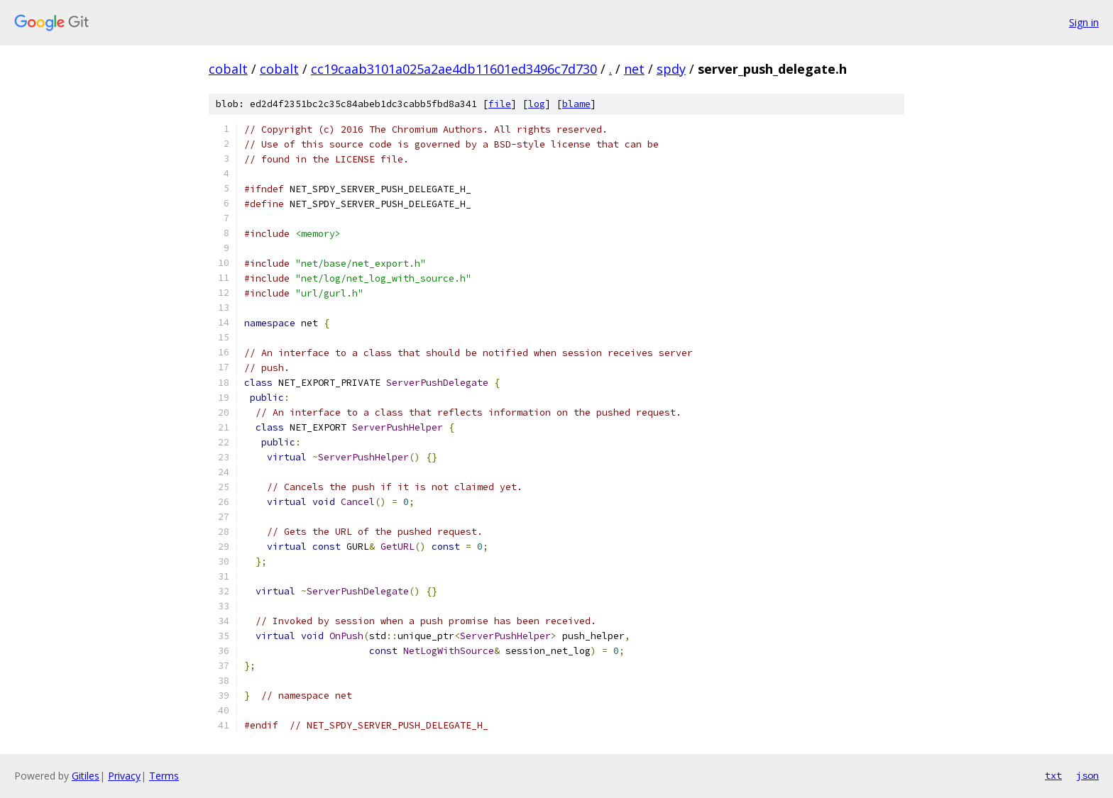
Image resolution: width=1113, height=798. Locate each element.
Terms (164, 775)
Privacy (124, 775)
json (1087, 775)
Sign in (1084, 22)
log (536, 104)
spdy (671, 68)
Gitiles (85, 775)
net (634, 68)
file (499, 104)
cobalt (228, 68)
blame (576, 104)
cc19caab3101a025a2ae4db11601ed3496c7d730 (454, 68)
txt (1053, 775)
